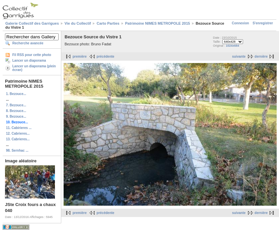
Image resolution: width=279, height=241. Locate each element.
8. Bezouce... (16, 111)
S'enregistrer (263, 23)
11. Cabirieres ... (19, 128)
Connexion (240, 23)
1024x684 (232, 45)
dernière (261, 56)
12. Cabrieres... (18, 133)
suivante (239, 56)
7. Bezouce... (16, 105)
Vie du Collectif (78, 23)
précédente (105, 56)
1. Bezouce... (16, 94)
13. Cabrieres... (18, 139)
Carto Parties (108, 23)
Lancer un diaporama (29, 60)
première (80, 56)
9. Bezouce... (16, 116)
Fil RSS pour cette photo (31, 55)
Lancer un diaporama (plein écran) (34, 68)
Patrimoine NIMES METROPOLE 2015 (157, 23)
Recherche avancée (27, 43)
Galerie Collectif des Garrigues (32, 23)
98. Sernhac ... (17, 150)
